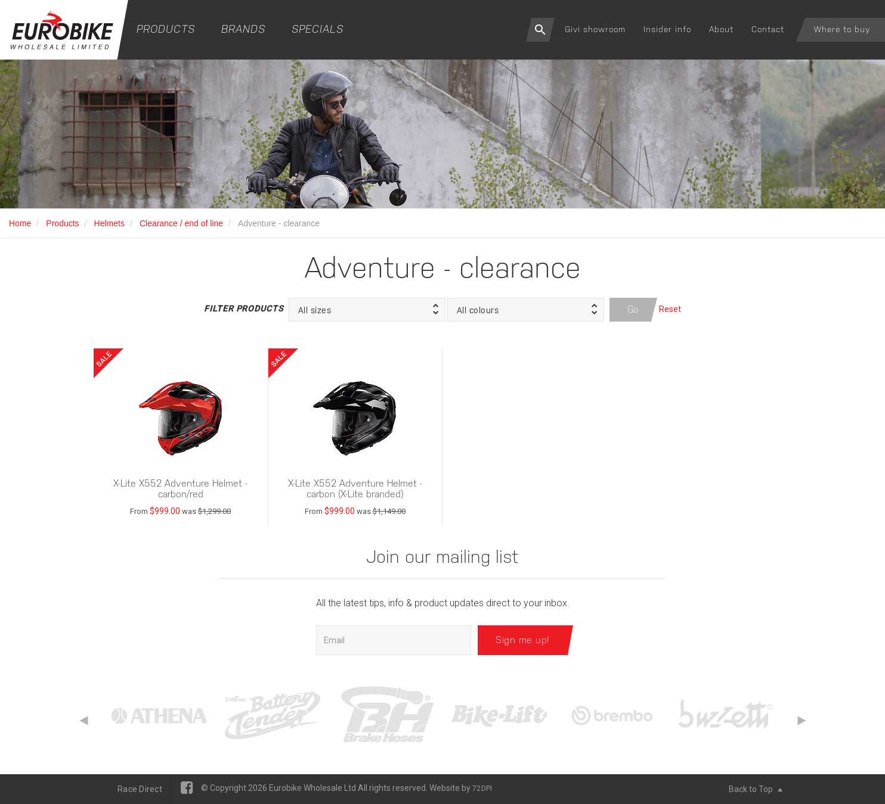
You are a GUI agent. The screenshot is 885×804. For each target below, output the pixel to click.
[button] (367, 310)
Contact (767, 29)
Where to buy (842, 29)
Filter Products (243, 308)
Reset (670, 309)
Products (166, 29)
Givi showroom (595, 29)
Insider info (667, 29)
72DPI (482, 788)
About (721, 29)
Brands (243, 29)
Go (633, 309)
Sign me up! (523, 640)
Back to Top (755, 789)
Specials (318, 29)
